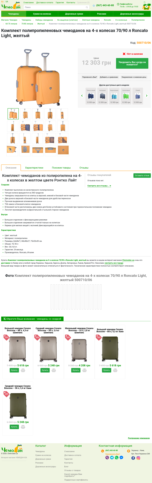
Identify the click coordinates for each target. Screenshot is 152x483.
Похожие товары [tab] (61, 167)
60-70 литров (11, 24)
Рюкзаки (101, 14)
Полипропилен (138, 20)
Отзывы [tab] (83, 167)
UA (7, 2)
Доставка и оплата (44, 2)
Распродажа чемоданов (139, 438)
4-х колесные (121, 20)
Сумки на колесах (42, 14)
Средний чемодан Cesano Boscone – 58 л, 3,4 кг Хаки (17, 387)
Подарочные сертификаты (76, 480)
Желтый (41, 24)
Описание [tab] (11, 167)
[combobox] (56, 7)
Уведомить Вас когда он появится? (132, 63)
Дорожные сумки (74, 14)
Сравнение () (83, 2)
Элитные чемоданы (91, 20)
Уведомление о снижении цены (134, 77)
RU (2, 2)
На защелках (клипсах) (67, 20)
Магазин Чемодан (9, 20)
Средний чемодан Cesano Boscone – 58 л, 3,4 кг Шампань (48, 330)
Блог (66, 466)
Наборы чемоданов (44, 20)
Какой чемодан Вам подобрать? (73, 475)
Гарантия (60, 2)
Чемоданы (13, 14)
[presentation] (82, 95)
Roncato (107, 20)
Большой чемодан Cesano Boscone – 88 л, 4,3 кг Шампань (18, 330)
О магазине (28, 2)
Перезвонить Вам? (89, 77)
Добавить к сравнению (109, 77)
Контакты (70, 2)
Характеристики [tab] (34, 167)
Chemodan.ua (128, 260)
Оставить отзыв (142, 175)
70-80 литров (27, 24)
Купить (14, 370)
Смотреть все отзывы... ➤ (99, 186)
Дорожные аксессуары (132, 14)
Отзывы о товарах (72, 470)
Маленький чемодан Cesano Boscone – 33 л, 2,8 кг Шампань (79, 330)
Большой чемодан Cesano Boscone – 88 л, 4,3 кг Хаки (110, 330)
